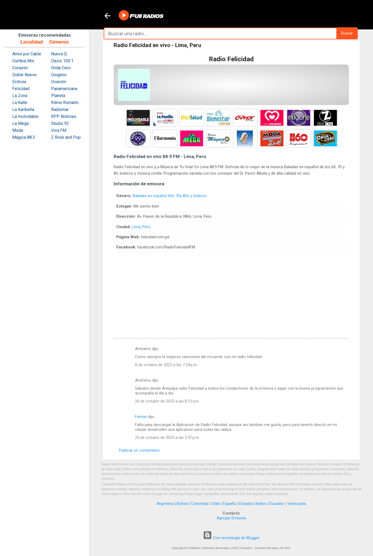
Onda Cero (61, 67)
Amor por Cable (26, 53)
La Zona (19, 95)
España (229, 503)
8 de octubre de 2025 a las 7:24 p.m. (166, 364)
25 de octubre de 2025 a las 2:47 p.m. (167, 437)
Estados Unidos (253, 503)
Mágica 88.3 (23, 137)
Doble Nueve (24, 74)
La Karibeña (23, 109)
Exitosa (19, 81)
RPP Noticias (63, 116)
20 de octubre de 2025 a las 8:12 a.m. (167, 401)
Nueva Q (59, 53)
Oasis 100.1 (62, 60)
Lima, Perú (141, 226)
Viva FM (58, 130)
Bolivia (182, 503)
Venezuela (296, 503)
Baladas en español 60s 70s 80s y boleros (170, 195)
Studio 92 (60, 123)
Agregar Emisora (231, 518)
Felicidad (20, 88)
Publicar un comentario (139, 450)
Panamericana (64, 88)
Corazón (20, 67)
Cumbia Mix (23, 60)
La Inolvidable (25, 116)
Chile (215, 503)
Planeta (58, 95)
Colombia (199, 503)
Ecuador (277, 503)
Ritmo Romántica (66, 102)
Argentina (165, 503)
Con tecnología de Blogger (231, 537)
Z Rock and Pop (66, 137)
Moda (17, 130)
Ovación (58, 81)
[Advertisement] (231, 290)
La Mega (20, 123)
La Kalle (19, 102)
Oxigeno (59, 74)
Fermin (141, 416)
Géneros (59, 42)
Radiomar (60, 109)
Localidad (31, 42)
